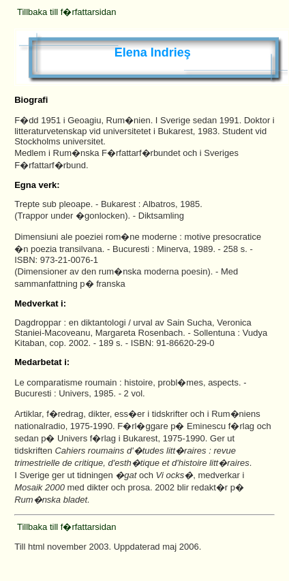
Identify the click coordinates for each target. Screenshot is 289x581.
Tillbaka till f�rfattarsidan (66, 12)
